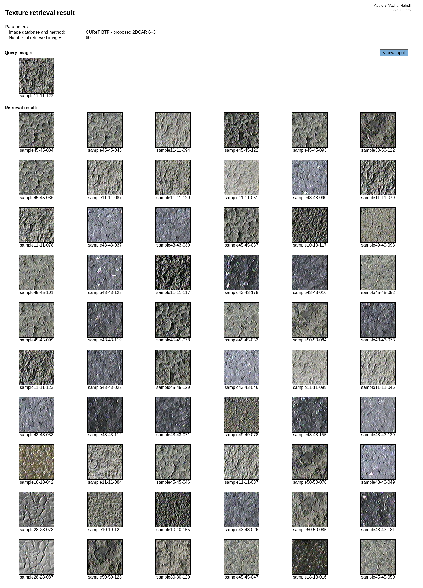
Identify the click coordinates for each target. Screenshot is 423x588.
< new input (394, 52)
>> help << (402, 10)
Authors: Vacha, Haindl (392, 6)
